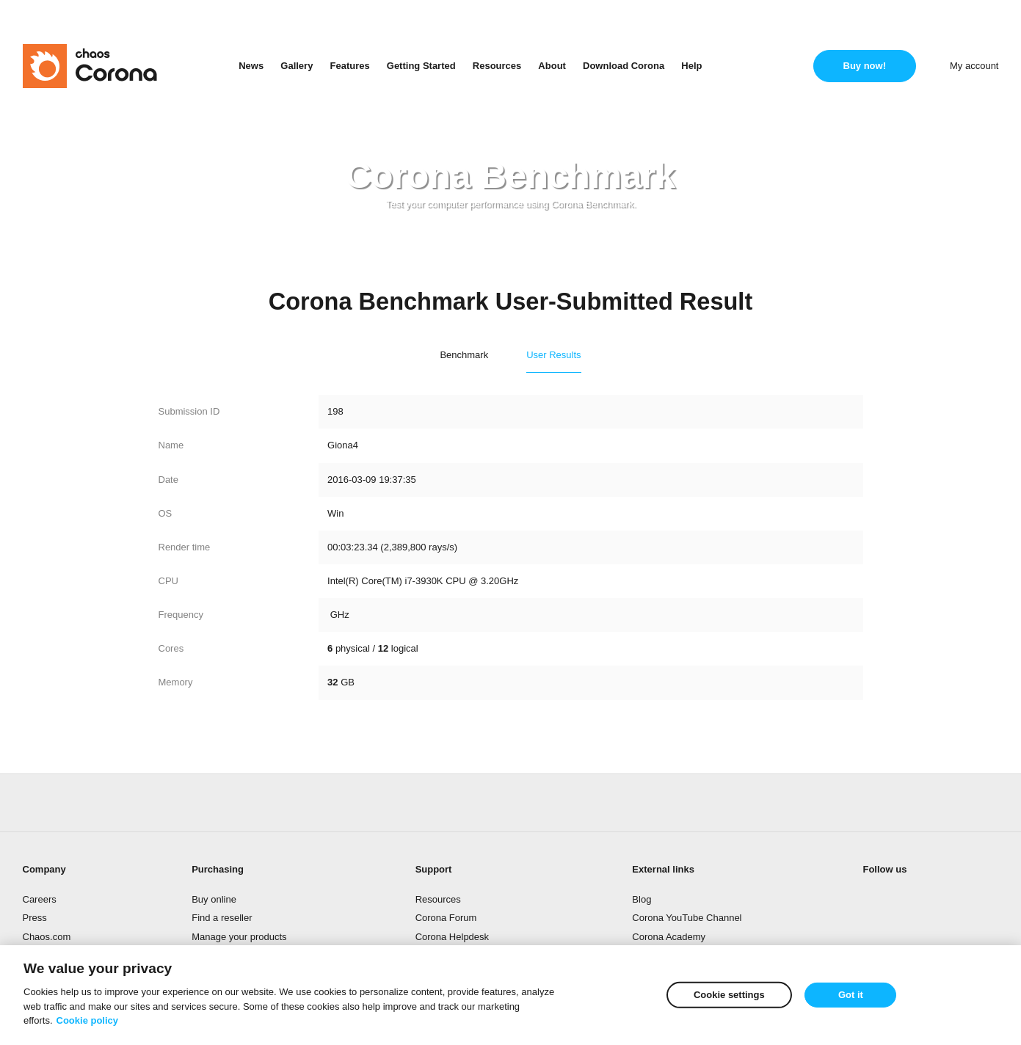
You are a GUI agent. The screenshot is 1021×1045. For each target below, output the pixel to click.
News (251, 65)
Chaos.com (47, 936)
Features (349, 65)
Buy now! (865, 65)
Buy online (214, 899)
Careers (40, 899)
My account (974, 65)
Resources (497, 65)
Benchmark (464, 354)
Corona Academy (668, 936)
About (552, 65)
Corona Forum (446, 917)
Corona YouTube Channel (686, 917)
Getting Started (421, 65)
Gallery (296, 65)
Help (691, 65)
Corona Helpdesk (452, 936)
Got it (850, 994)
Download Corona (623, 65)
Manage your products (239, 936)
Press (35, 917)
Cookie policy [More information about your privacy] (88, 1020)
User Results (553, 354)
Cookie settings (729, 994)
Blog (641, 899)
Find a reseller (222, 917)
